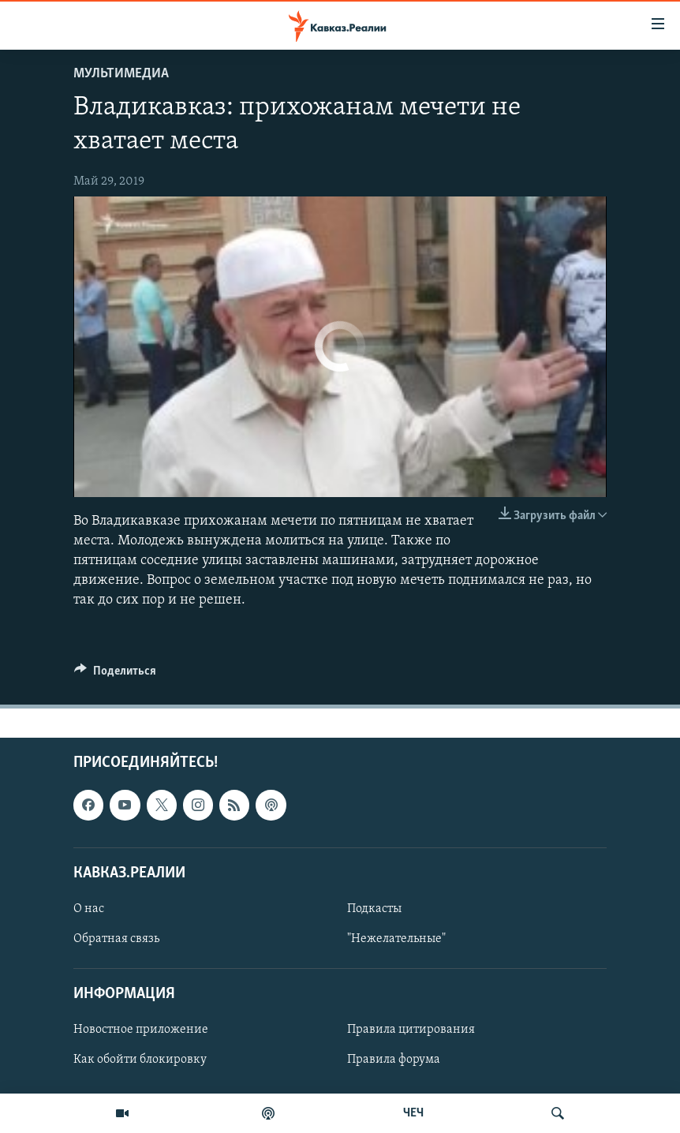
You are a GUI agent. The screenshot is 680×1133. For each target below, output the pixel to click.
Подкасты (374, 908)
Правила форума (393, 1059)
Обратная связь (116, 939)
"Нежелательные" (396, 939)
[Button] (115, 675)
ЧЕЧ (413, 1113)
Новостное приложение (140, 1029)
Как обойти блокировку (140, 1059)
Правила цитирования (411, 1029)
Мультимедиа (121, 73)
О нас (88, 908)
